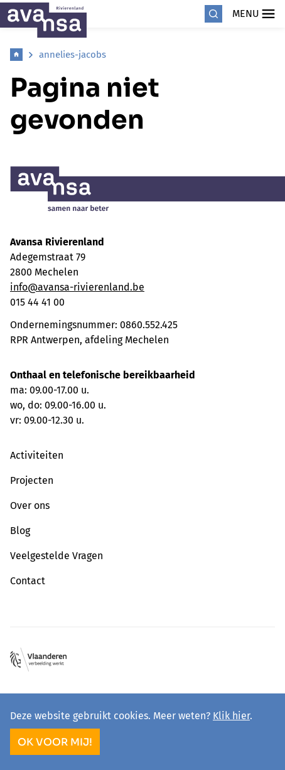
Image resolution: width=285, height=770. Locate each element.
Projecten (31, 480)
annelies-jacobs (72, 54)
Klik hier (231, 716)
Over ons (30, 505)
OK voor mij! (55, 742)
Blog (20, 531)
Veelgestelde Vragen (56, 556)
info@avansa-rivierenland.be (77, 287)
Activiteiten (36, 455)
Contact (27, 581)
